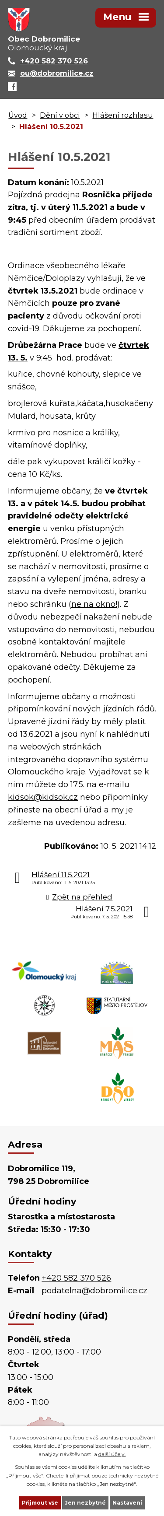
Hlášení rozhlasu (122, 115)
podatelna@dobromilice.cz (94, 1290)
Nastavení (127, 1502)
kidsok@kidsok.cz (43, 797)
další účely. (112, 1454)
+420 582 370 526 (76, 1278)
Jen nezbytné (85, 1502)
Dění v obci (60, 115)
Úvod (17, 115)
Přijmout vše (40, 1502)
